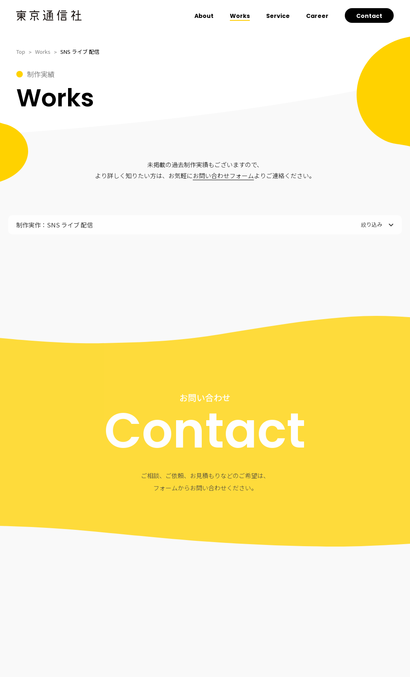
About (204, 16)
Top (20, 51)
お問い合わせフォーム (223, 175)
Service (278, 16)
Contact (369, 16)
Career (317, 16)
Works (240, 16)
